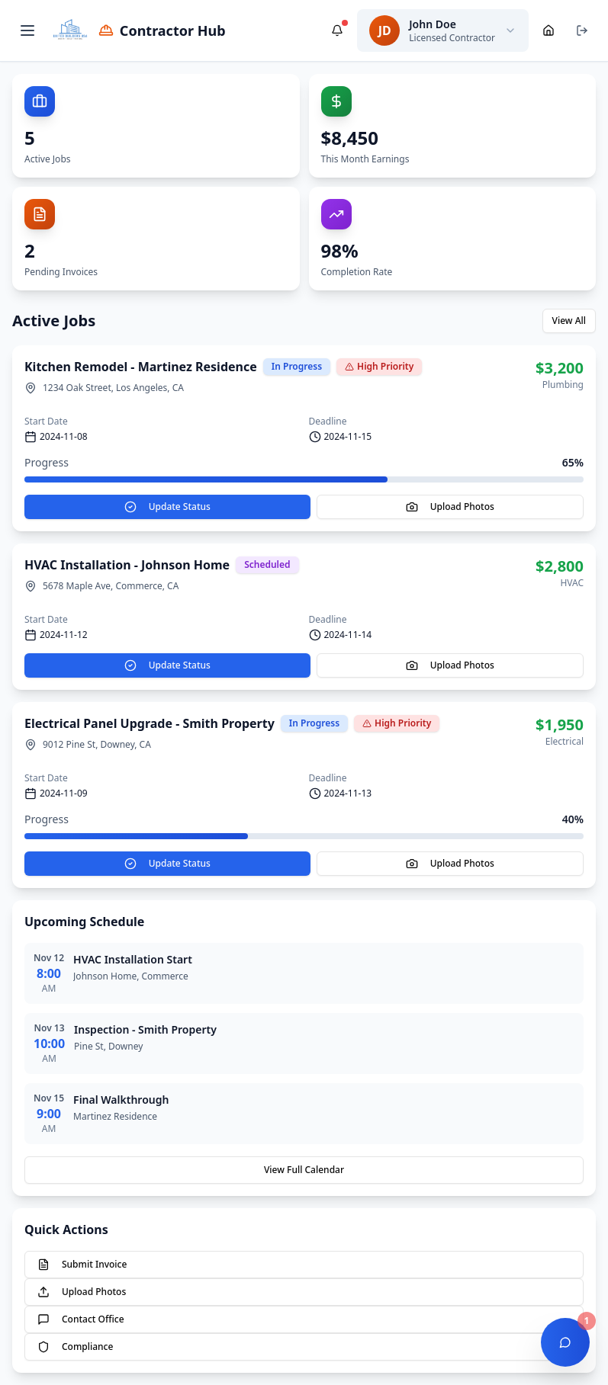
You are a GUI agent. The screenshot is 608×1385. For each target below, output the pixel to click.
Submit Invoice (82, 1264)
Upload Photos (450, 506)
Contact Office (80, 1319)
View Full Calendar (304, 1169)
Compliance (75, 1346)
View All (569, 320)
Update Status (167, 506)
